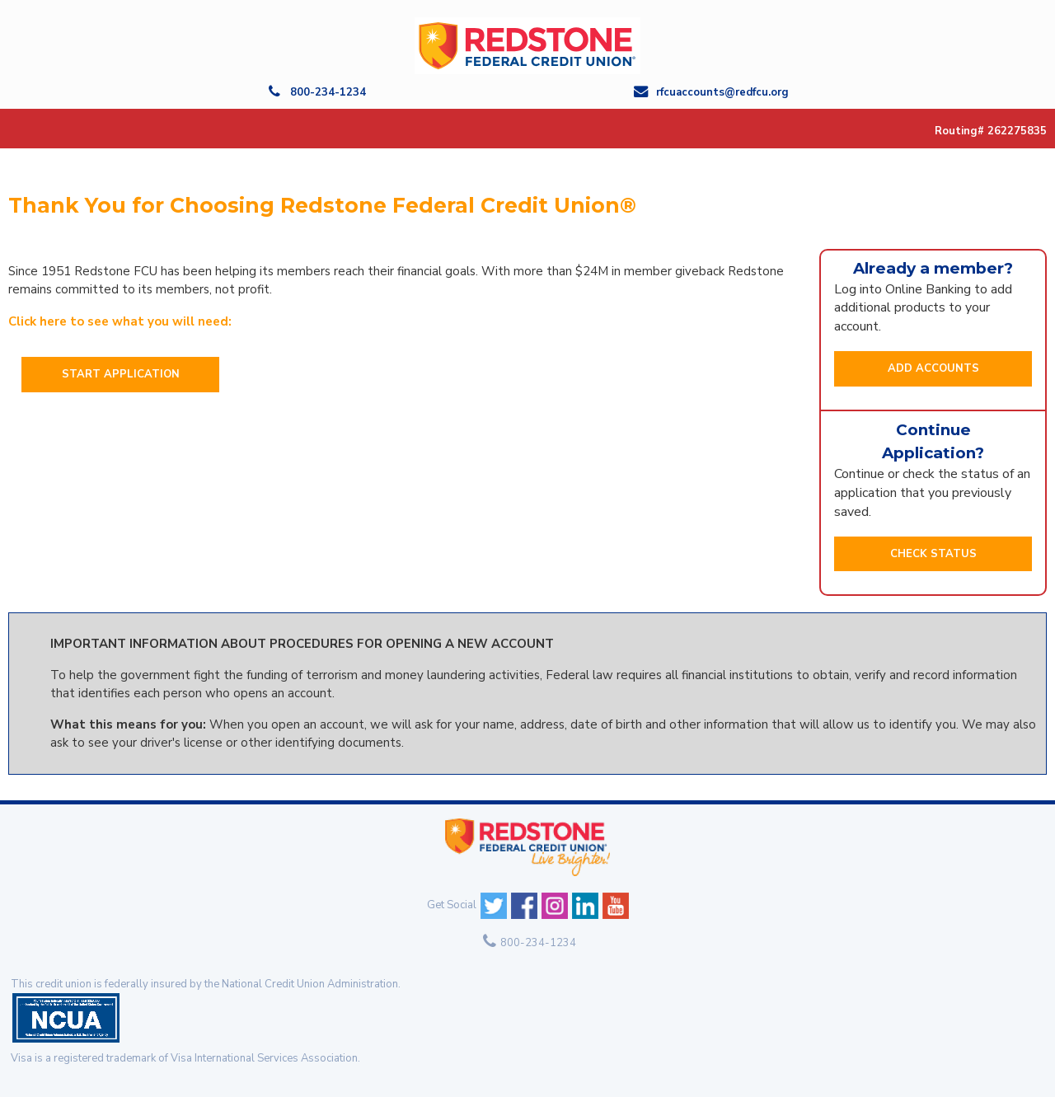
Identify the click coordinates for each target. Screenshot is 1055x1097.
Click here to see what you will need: (120, 321)
